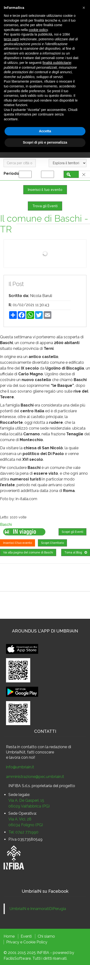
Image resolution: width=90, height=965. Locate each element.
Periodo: (13, 173)
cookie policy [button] (38, 30)
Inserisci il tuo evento (45, 190)
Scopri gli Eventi (72, 532)
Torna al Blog (75, 552)
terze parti (11, 39)
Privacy (12, 942)
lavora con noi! (22, 757)
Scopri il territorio (52, 543)
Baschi (6, 524)
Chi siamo (46, 936)
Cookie (29, 942)
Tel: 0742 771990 (23, 832)
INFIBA (43, 952)
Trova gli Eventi (45, 206)
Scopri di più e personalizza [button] (45, 142)
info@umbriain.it (20, 767)
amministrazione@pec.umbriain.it (35, 776)
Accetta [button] (45, 131)
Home (9, 936)
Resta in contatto (21, 747)
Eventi (26, 936)
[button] (84, 8)
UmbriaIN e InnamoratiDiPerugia (38, 908)
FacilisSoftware (17, 958)
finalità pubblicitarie (56, 63)
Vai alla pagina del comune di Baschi (28, 552)
